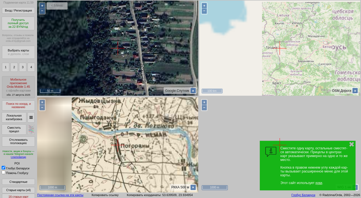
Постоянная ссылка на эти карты (60, 195)
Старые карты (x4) (18, 190)
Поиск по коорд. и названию (18, 105)
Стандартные (18, 181)
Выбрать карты (18, 52)
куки (318, 183)
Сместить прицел (14, 129)
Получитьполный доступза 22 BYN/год (18, 23)
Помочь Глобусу (15, 173)
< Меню (57, 5)
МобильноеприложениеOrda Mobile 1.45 (18, 87)
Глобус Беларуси (15, 168)
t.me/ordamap (18, 157)
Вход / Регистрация (18, 10)
